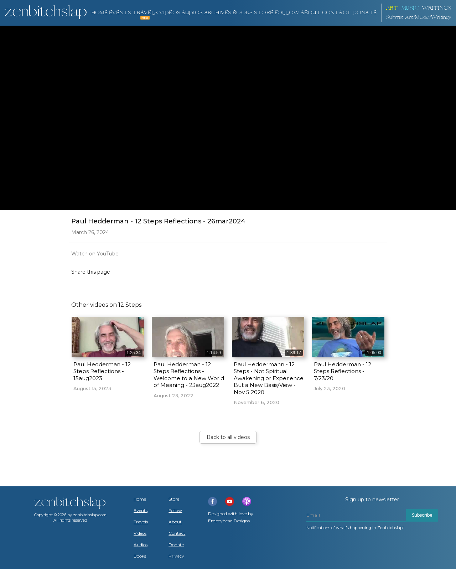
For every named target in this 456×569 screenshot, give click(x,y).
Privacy (176, 556)
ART (392, 8)
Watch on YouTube (95, 253)
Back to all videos (228, 437)
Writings (436, 8)
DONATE (364, 13)
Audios (140, 545)
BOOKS (243, 13)
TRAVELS (145, 13)
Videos (140, 533)
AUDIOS (192, 13)
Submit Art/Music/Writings (419, 17)
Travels (141, 522)
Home (99, 13)
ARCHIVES (218, 13)
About (311, 13)
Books (140, 556)
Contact (336, 13)
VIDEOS (169, 13)
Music (410, 8)
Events (120, 13)
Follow (287, 13)
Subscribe (422, 515)
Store (263, 13)
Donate (176, 545)
